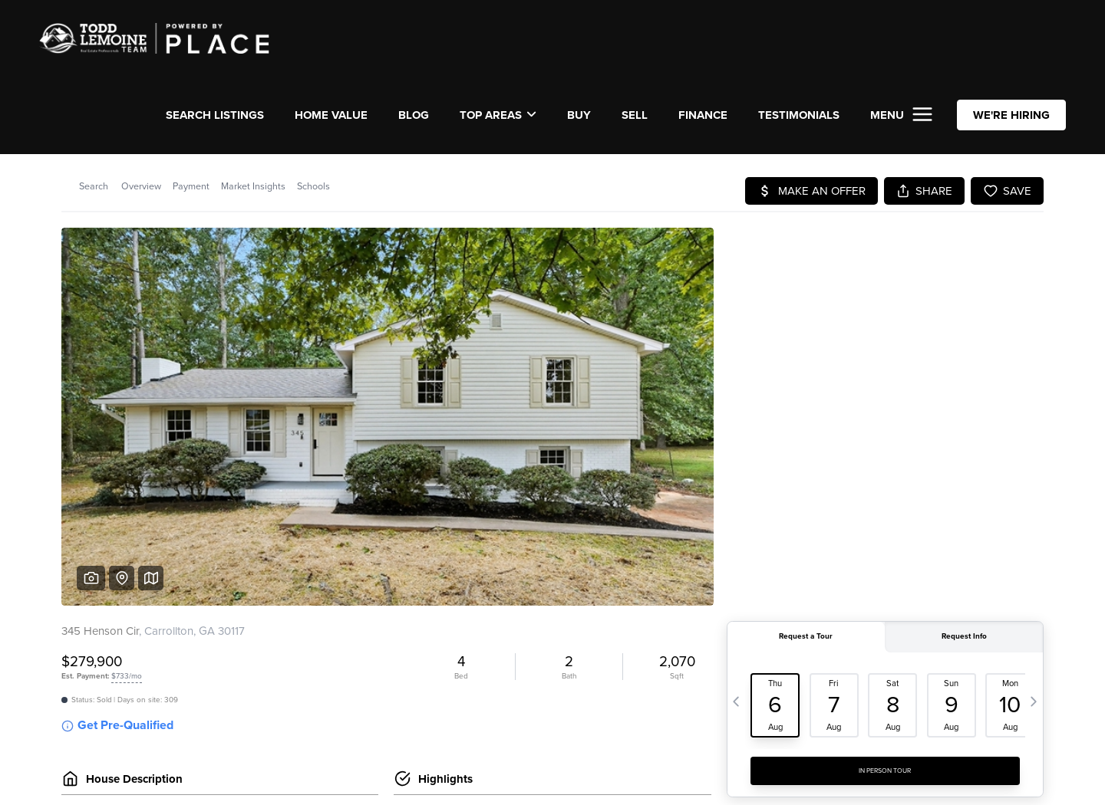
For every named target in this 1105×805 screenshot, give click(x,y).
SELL (635, 115)
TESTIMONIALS (798, 115)
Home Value (331, 115)
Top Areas (498, 115)
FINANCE (702, 115)
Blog (413, 115)
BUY (579, 115)
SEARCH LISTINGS (215, 115)
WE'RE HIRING (1011, 115)
